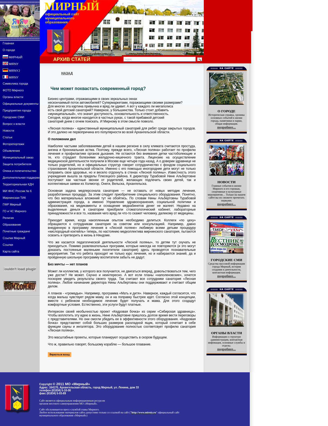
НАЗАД (67, 73)
